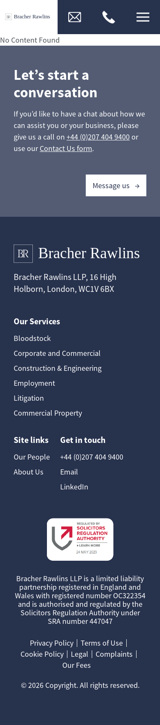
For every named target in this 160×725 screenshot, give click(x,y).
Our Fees (76, 665)
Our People (32, 457)
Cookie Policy (42, 654)
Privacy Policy (51, 643)
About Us (29, 472)
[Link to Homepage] (28, 17)
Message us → (116, 185)
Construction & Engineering (58, 368)
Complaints (114, 654)
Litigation (29, 398)
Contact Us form (66, 148)
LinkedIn (74, 487)
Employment (34, 383)
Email (69, 472)
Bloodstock (32, 338)
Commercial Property (48, 413)
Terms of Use (102, 643)
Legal (79, 654)
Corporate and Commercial (57, 353)
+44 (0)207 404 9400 (98, 137)
